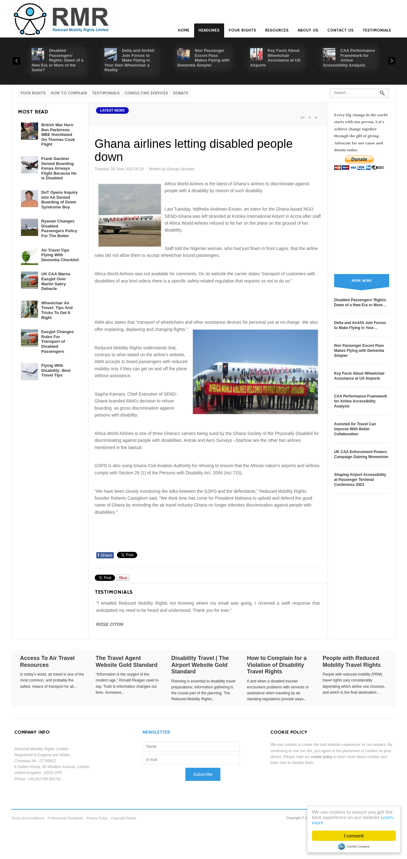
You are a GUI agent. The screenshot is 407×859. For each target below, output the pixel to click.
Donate (180, 93)
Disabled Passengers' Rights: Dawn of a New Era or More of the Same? (57, 60)
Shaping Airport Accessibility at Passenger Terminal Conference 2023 (360, 479)
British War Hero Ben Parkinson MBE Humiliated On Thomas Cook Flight (58, 134)
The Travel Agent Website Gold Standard (127, 661)
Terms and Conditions (27, 818)
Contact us (340, 30)
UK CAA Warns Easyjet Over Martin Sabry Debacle (55, 281)
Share (105, 555)
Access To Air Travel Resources (47, 661)
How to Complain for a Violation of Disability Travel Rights (277, 665)
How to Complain (69, 93)
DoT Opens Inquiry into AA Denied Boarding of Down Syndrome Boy (59, 199)
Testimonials (377, 30)
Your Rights (242, 30)
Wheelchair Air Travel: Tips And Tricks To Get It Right (57, 310)
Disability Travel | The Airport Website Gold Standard (200, 665)
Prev (17, 61)
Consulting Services (146, 93)
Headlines (208, 30)
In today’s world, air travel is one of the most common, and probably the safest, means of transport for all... (52, 680)
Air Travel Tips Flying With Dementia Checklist (60, 255)
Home (183, 30)
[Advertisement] (208, 301)
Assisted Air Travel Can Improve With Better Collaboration (355, 429)
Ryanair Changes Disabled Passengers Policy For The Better (59, 228)
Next (392, 61)
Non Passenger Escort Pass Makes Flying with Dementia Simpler (203, 57)
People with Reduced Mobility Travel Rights (352, 661)
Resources (277, 30)
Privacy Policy (97, 818)
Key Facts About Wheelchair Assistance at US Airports (275, 57)
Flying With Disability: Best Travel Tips (56, 370)
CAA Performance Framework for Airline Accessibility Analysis (349, 57)
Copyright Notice (123, 818)
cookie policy (322, 757)
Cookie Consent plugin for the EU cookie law (353, 846)
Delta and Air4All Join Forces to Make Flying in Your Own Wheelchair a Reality (129, 60)
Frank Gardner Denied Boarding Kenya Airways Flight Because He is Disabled (59, 168)
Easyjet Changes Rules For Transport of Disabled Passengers (57, 341)
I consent (354, 835)
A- (316, 117)
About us (308, 30)
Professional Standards (65, 818)
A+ (302, 117)
